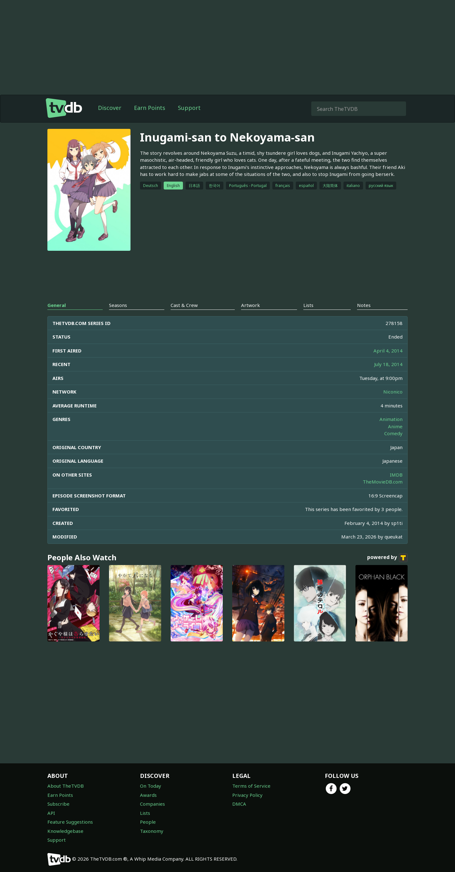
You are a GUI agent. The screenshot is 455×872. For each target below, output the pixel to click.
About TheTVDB (65, 786)
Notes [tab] (364, 305)
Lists (145, 813)
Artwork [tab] (250, 305)
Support (189, 107)
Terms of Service (251, 786)
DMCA (239, 804)
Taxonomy (151, 831)
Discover (109, 107)
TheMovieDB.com (383, 481)
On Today (150, 786)
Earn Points (149, 107)
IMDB (396, 475)
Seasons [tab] (118, 305)
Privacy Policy (247, 795)
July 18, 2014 (388, 364)
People (148, 822)
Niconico (393, 391)
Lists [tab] (308, 305)
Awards (148, 795)
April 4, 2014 (388, 350)
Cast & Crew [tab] (184, 305)
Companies (152, 804)
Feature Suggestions (70, 822)
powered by (387, 557)
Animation (391, 419)
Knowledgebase (65, 831)
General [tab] (56, 305)
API (51, 813)
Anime (395, 426)
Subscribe (58, 804)
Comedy (393, 433)
